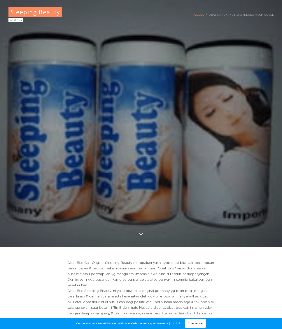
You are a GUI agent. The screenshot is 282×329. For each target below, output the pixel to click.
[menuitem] (200, 14)
